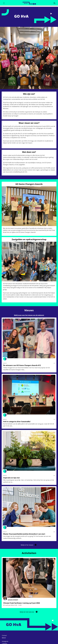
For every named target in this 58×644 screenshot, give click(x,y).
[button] (29, 545)
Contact (4, 635)
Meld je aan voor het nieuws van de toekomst (29, 315)
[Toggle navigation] (4, 3)
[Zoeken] (54, 3)
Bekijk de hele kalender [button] (29, 612)
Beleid (4, 638)
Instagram (5, 641)
